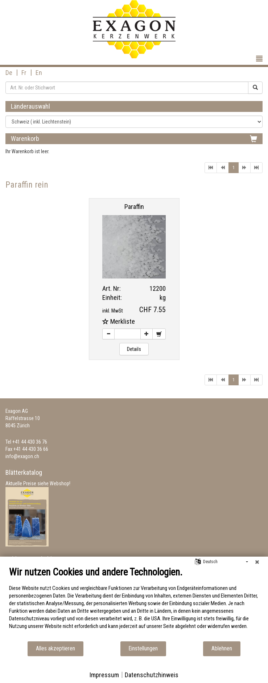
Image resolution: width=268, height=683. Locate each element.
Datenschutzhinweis (151, 675)
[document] (134, 603)
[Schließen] (257, 562)
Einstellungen (143, 648)
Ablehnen (221, 648)
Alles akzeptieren (55, 648)
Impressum (104, 675)
